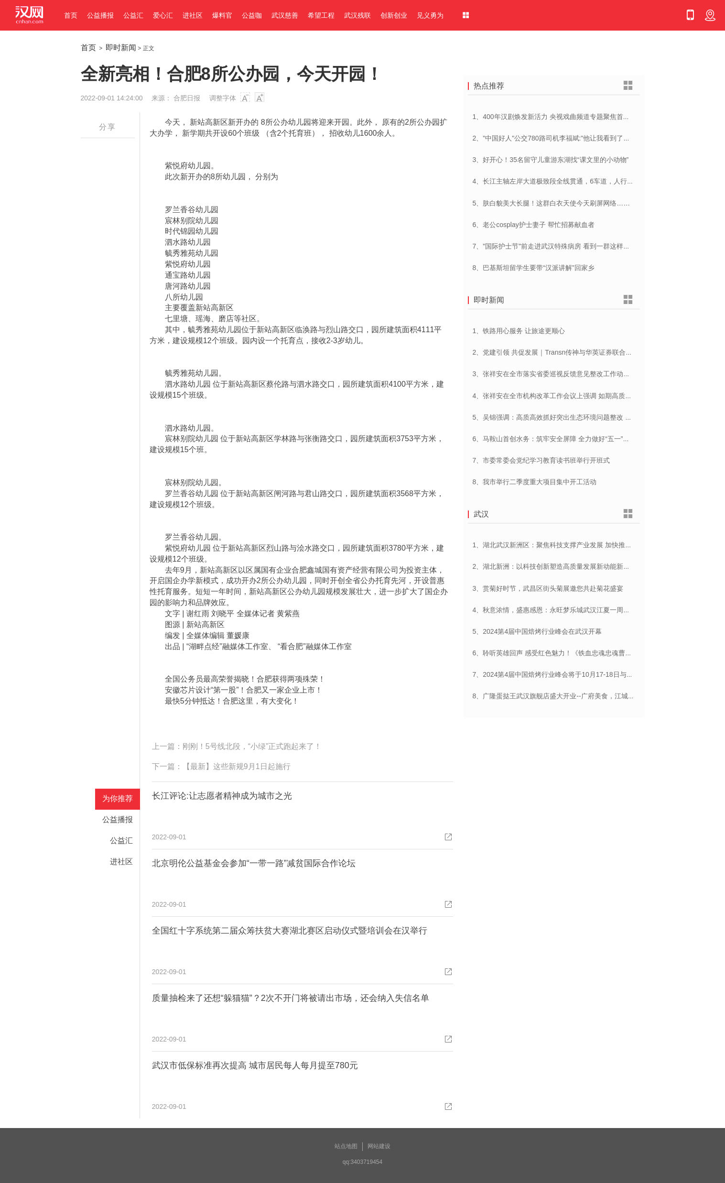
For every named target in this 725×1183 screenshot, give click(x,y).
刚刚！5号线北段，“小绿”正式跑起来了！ (252, 746)
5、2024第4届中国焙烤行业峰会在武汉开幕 (537, 631)
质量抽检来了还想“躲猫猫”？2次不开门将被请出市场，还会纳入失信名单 (290, 998)
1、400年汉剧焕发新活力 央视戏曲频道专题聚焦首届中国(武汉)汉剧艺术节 (583, 116)
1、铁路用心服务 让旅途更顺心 (519, 331)
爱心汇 (163, 15)
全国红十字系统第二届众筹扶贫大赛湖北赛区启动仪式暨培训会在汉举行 (289, 930)
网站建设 (379, 1146)
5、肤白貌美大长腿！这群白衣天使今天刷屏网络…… (551, 203)
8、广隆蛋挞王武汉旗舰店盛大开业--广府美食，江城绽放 (557, 696)
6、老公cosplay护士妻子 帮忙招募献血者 (534, 224)
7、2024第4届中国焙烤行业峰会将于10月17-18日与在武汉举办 (566, 674)
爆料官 (222, 15)
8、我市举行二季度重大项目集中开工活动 (535, 482)
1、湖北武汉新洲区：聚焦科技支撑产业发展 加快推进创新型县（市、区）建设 (589, 545)
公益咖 (252, 15)
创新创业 (393, 15)
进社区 (193, 15)
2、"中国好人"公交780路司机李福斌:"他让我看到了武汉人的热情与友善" (579, 138)
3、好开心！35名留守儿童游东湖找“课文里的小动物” (551, 159)
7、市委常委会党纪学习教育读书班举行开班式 (541, 460)
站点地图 (346, 1146)
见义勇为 (430, 15)
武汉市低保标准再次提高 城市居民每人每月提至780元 (255, 1065)
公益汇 (133, 15)
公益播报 (100, 15)
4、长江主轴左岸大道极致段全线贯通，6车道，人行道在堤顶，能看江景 (580, 181)
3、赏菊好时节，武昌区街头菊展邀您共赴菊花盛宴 (548, 588)
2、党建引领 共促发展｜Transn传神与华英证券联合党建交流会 (566, 352)
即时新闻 (121, 47)
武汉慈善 (284, 15)
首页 (70, 15)
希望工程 (321, 15)
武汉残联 (357, 15)
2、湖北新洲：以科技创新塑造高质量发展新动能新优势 (555, 566)
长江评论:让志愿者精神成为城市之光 (222, 796)
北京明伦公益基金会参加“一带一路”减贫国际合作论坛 (254, 863)
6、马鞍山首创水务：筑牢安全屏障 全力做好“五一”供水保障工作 (568, 439)
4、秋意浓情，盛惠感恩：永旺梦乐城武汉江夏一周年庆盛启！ (565, 610)
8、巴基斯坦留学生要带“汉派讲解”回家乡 (534, 267)
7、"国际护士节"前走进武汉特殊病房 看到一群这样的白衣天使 (565, 246)
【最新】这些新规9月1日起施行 (237, 766)
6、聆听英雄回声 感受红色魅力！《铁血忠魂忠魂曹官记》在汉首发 (572, 653)
